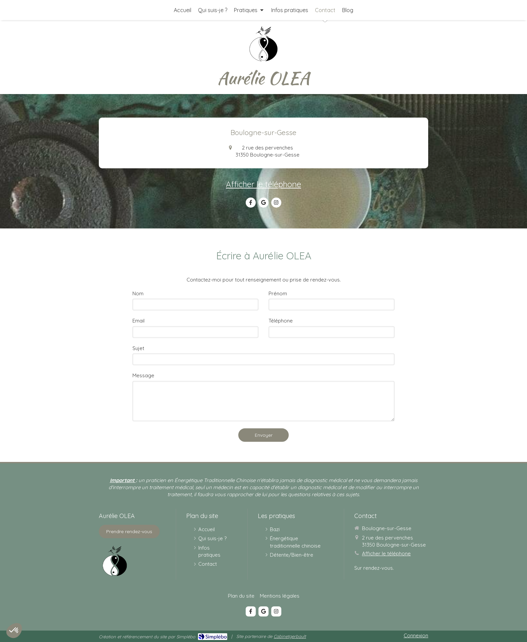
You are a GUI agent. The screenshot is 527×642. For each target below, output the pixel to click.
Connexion (416, 635)
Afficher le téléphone (263, 184)
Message (143, 375)
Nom (138, 293)
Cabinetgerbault (290, 636)
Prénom (278, 293)
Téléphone (281, 320)
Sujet (138, 348)
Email (138, 320)
